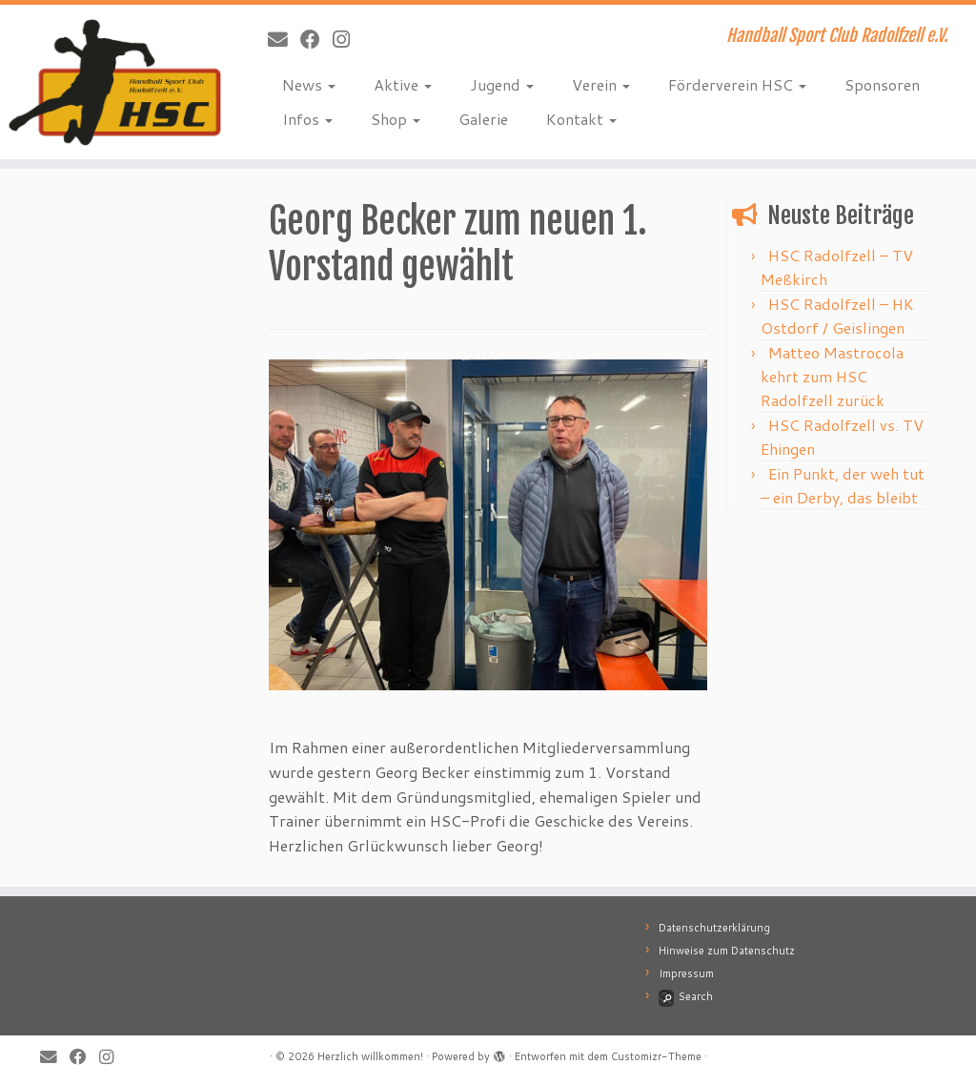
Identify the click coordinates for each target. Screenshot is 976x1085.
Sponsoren (882, 84)
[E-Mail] (284, 39)
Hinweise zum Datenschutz (727, 950)
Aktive (403, 84)
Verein (601, 84)
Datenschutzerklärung (714, 927)
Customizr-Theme (656, 1056)
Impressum (686, 973)
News (309, 84)
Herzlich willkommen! (370, 1056)
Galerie (483, 119)
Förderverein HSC (737, 84)
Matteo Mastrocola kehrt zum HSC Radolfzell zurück (832, 376)
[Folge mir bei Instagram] (347, 39)
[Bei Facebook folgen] (316, 39)
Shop (395, 119)
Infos (307, 119)
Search (686, 996)
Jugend (502, 84)
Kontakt (581, 119)
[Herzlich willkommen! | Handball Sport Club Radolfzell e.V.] (114, 82)
